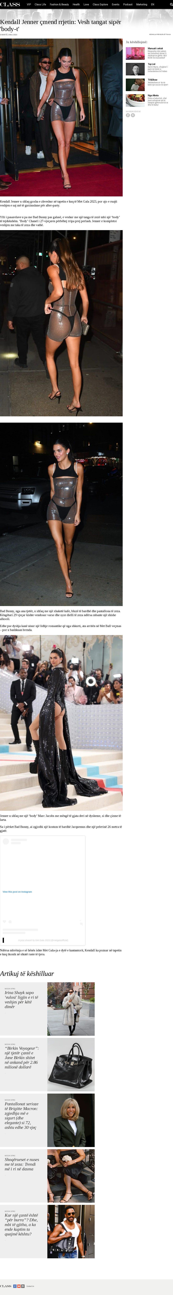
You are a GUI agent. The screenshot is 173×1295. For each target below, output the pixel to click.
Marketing (141, 4)
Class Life (40, 4)
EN (152, 4)
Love (86, 4)
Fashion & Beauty (59, 4)
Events (115, 4)
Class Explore (100, 4)
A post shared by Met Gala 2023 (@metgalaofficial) (43, 940)
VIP (29, 4)
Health (76, 4)
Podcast (127, 4)
